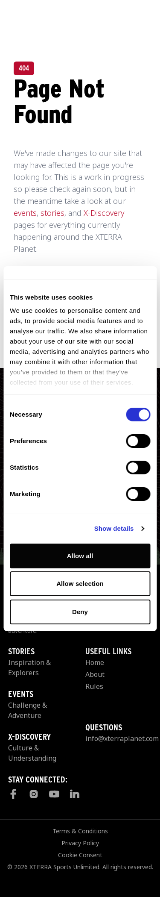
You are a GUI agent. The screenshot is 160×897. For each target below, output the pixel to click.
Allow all (80, 555)
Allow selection (80, 583)
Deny (80, 611)
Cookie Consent (80, 855)
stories (52, 213)
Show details (114, 528)
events (25, 213)
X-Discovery (104, 213)
